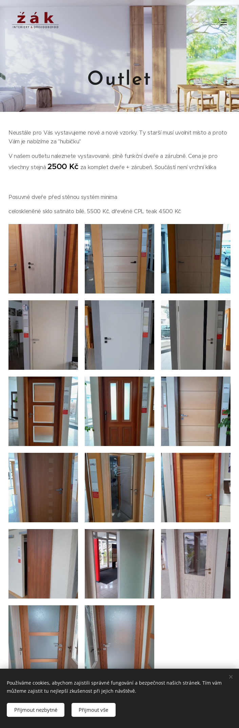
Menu (224, 22)
